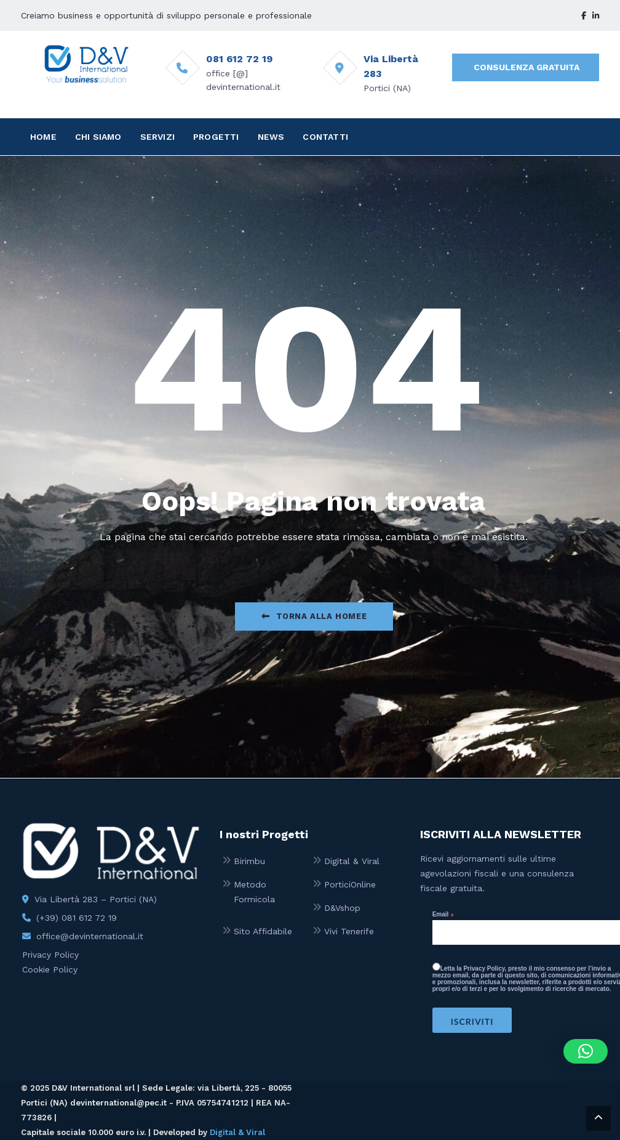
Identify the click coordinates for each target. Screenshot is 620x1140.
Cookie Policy (50, 969)
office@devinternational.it (89, 936)
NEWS (271, 137)
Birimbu (249, 861)
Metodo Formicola (254, 891)
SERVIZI (157, 137)
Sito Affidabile (263, 931)
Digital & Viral (352, 861)
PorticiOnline (350, 884)
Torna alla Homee (314, 616)
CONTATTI (325, 137)
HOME (43, 137)
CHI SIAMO (98, 137)
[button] (585, 1051)
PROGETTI (216, 137)
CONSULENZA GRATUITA (526, 67)
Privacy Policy (50, 955)
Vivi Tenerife (349, 931)
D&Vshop (342, 908)
